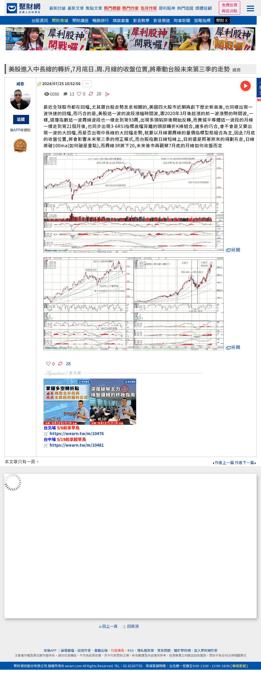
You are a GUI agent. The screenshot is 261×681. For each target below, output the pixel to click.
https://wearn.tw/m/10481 (77, 445)
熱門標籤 (112, 8)
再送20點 (229, 10)
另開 (233, 249)
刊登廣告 (117, 650)
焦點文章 (94, 8)
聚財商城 (60, 20)
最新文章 (75, 8)
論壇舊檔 (67, 650)
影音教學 (141, 20)
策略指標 (202, 20)
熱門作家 (130, 8)
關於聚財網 (182, 650)
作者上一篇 (223, 462)
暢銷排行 (100, 20)
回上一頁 (110, 626)
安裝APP (50, 650)
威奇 (236, 69)
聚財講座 (80, 20)
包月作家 (149, 8)
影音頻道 (161, 20)
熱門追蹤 (185, 8)
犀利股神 (167, 8)
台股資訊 (39, 20)
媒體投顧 (203, 8)
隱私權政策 (145, 650)
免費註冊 (229, 4)
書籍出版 (101, 650)
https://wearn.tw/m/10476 (77, 433)
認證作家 (84, 650)
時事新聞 (182, 20)
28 (99, 93)
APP (16, 129)
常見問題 (164, 650)
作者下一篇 (246, 462)
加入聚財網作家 (205, 650)
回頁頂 (133, 626)
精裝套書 (121, 20)
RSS (131, 650)
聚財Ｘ (222, 20)
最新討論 (57, 8)
